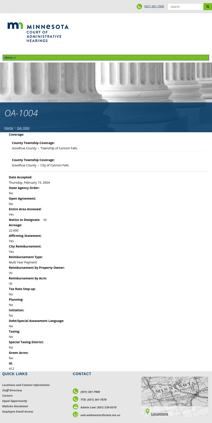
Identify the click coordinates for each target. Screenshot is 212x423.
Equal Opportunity (14, 401)
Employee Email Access (17, 411)
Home (8, 128)
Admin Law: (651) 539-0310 (95, 407)
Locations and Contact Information (26, 385)
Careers (7, 396)
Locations (159, 413)
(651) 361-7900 (154, 6)
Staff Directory (12, 390)
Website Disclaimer (15, 406)
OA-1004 (23, 128)
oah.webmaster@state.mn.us (96, 415)
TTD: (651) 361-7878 (90, 400)
